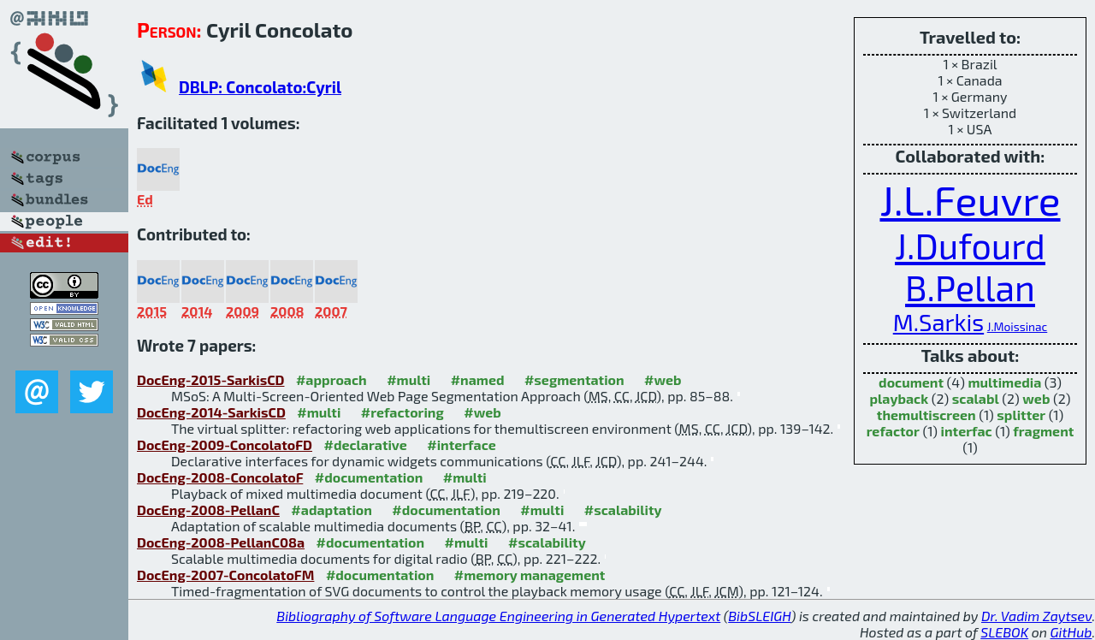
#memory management (530, 574)
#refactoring (402, 412)
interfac (966, 431)
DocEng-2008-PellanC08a (221, 542)
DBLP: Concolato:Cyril (260, 87)
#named (478, 379)
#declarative (364, 444)
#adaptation (331, 509)
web (1036, 398)
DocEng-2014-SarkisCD (211, 412)
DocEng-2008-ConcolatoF (220, 477)
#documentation (369, 477)
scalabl (975, 398)
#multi (408, 379)
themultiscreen (926, 414)
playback (899, 398)
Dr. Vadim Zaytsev (1036, 615)
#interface (461, 444)
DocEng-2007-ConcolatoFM (225, 574)
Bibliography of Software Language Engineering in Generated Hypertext (498, 615)
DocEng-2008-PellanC (208, 509)
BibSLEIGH (759, 615)
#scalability (623, 509)
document (911, 382)
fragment (1043, 431)
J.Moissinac (1017, 326)
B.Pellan (970, 287)
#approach (331, 379)
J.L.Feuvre (969, 199)
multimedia (1004, 382)
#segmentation (574, 379)
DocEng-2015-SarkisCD (210, 379)
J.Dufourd (970, 245)
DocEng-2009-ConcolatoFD (224, 444)
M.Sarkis (938, 322)
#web (662, 379)
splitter (1021, 414)
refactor (893, 431)
